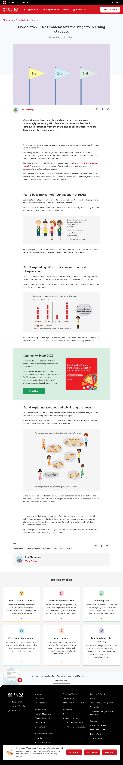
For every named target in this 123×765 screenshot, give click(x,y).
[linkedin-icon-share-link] (108, 109)
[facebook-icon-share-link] (102, 109)
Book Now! (34, 391)
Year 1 (55, 548)
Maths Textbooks (33, 548)
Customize (92, 752)
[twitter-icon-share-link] (97, 109)
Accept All (74, 752)
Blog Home (8, 20)
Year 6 (69, 548)
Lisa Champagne (28, 109)
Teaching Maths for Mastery (28, 20)
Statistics (46, 548)
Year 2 (62, 548)
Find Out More (110, 9)
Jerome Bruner (19, 548)
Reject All (109, 752)
